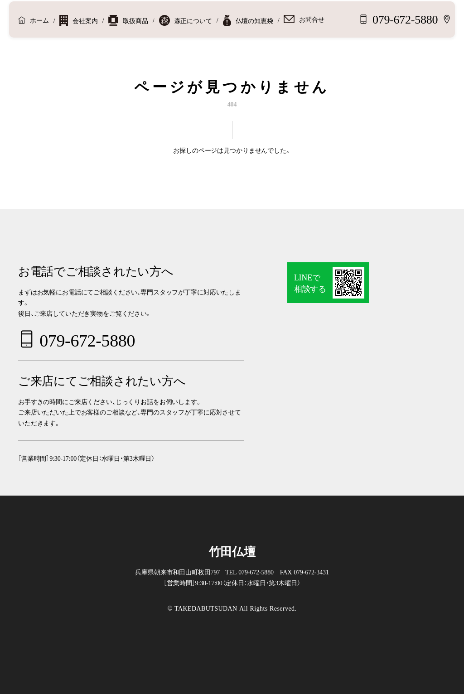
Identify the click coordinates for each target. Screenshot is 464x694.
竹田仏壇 (232, 550)
